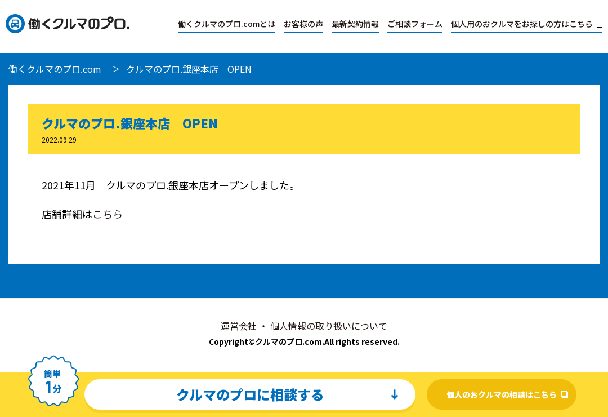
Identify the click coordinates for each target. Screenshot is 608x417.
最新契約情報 (355, 23)
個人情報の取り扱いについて (328, 325)
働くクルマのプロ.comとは (226, 23)
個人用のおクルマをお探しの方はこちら (522, 23)
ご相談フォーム (414, 23)
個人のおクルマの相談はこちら (501, 394)
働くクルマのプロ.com (54, 69)
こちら (107, 213)
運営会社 (239, 325)
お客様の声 (303, 23)
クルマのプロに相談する (250, 394)
